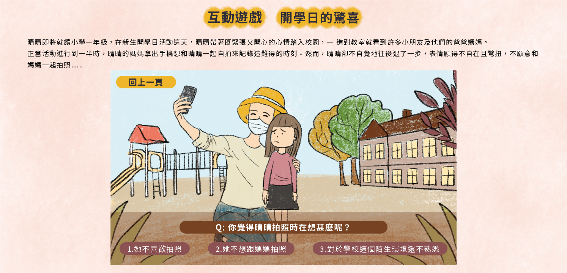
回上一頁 (146, 82)
